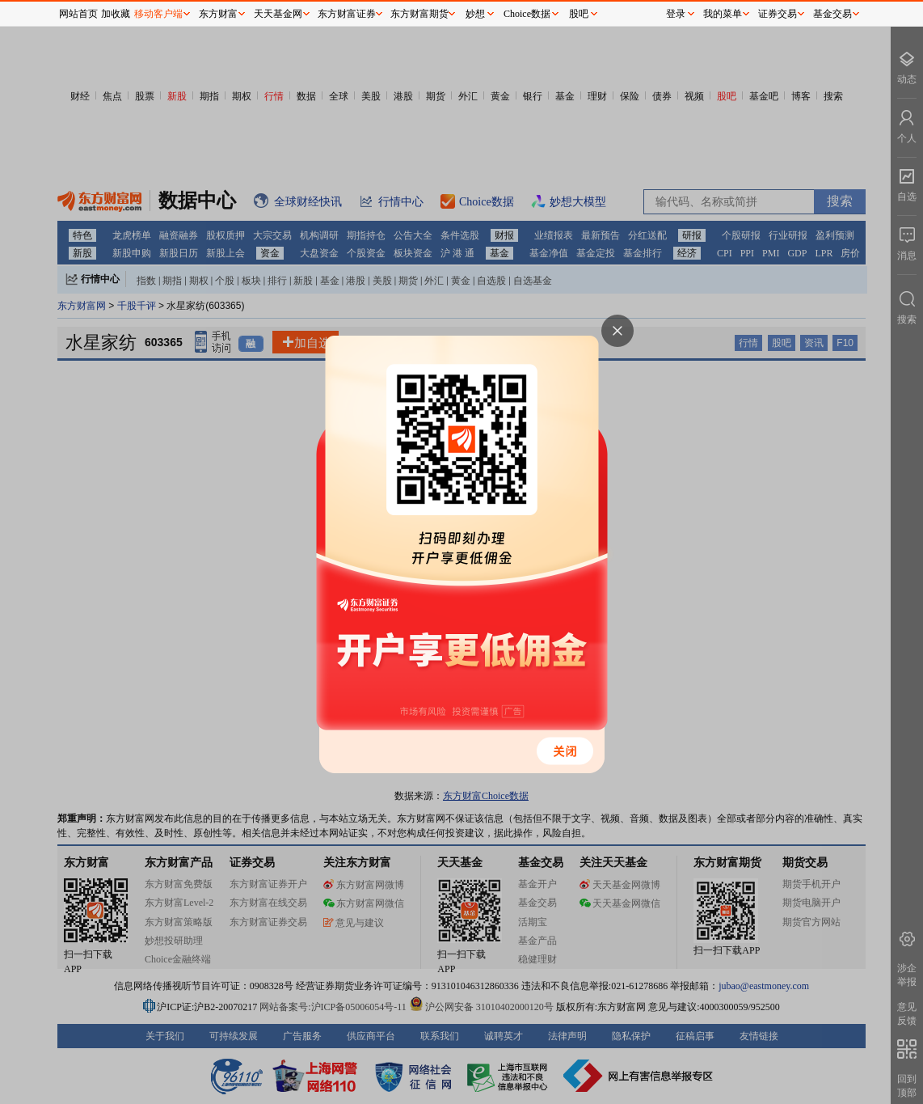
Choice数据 (527, 13)
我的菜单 (722, 13)
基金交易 (832, 13)
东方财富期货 (419, 13)
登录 (675, 13)
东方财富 (218, 13)
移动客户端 (158, 13)
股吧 (578, 13)
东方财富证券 (347, 13)
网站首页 (78, 13)
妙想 (475, 13)
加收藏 (115, 13)
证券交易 (777, 13)
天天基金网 (278, 13)
